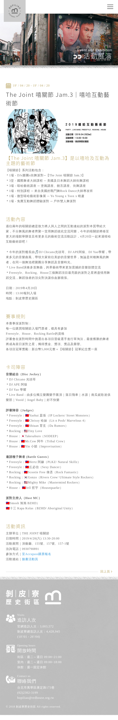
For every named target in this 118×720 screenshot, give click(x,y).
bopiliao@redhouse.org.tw (35, 688)
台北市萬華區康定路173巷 (36, 678)
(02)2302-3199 (27, 683)
